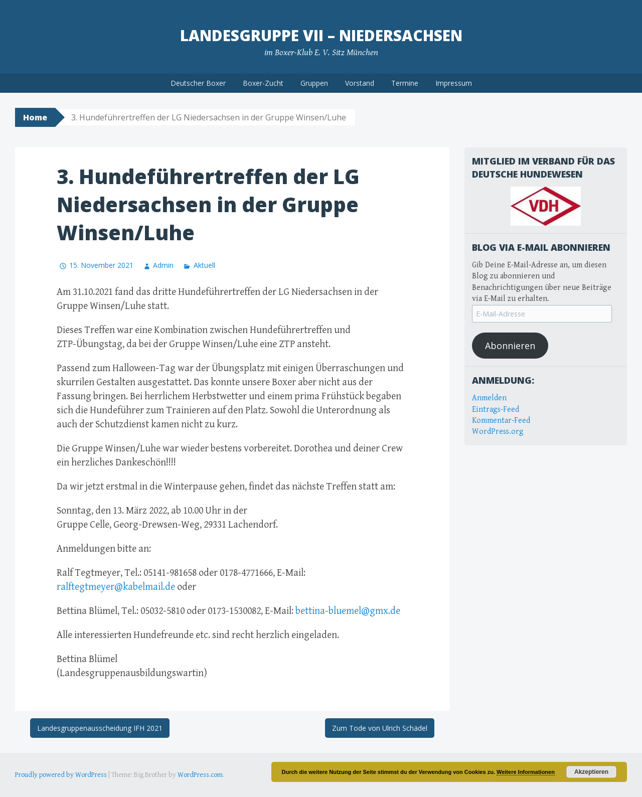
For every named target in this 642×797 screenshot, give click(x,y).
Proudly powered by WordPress (61, 775)
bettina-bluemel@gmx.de (347, 611)
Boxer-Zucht (263, 83)
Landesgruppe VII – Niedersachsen (321, 35)
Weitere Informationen (526, 772)
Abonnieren (510, 346)
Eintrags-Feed (495, 409)
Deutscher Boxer (198, 83)
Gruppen (314, 83)
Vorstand (359, 83)
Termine (404, 83)
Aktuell (204, 265)
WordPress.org (498, 431)
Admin (163, 265)
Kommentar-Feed (501, 420)
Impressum (453, 83)
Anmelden (489, 398)
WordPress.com (200, 775)
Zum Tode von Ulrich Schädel (379, 728)
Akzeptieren (591, 771)
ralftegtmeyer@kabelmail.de (116, 587)
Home (35, 117)
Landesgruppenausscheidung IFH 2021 (100, 728)
